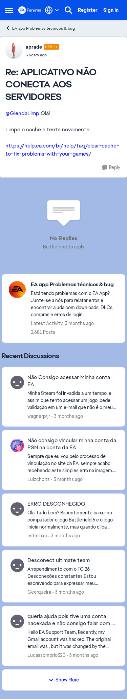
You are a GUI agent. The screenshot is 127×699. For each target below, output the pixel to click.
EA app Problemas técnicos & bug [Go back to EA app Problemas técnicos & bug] (40, 28)
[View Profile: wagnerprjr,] (17, 382)
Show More (63, 680)
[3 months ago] (67, 416)
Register (88, 10)
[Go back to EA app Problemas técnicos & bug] (74, 284)
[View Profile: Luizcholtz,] (17, 445)
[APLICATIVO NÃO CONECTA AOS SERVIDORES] (42, 55)
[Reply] (111, 167)
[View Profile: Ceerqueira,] (17, 565)
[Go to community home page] (29, 10)
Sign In (111, 10)
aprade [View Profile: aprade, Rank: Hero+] (34, 47)
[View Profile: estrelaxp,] (17, 509)
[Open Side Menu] (9, 10)
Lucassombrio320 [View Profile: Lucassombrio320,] (46, 655)
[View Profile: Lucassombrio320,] (17, 621)
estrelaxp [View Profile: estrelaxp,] (37, 536)
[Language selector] (52, 10)
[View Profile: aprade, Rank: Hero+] (13, 50)
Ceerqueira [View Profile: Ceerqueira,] (39, 592)
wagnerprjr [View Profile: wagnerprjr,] (38, 416)
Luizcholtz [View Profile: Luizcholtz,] (38, 479)
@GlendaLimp (22, 113)
